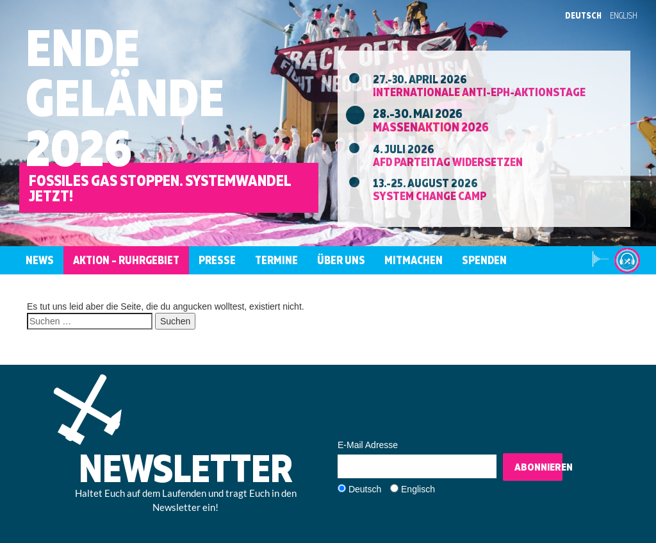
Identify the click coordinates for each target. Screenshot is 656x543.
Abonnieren (538, 466)
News (40, 260)
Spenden (484, 260)
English (623, 15)
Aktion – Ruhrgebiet (126, 260)
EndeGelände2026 (125, 97)
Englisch (418, 489)
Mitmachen (413, 260)
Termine (276, 260)
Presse (217, 260)
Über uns (341, 260)
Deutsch (583, 15)
